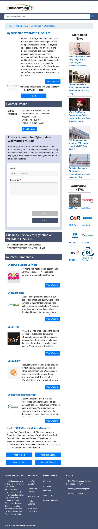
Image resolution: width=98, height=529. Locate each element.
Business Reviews (50, 500)
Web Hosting (50, 26)
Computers (36, 26)
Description (15, 180)
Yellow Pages (33, 496)
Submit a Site (48, 496)
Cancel (45, 214)
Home (10, 26)
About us (47, 481)
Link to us (47, 491)
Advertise (47, 486)
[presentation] (29, 204)
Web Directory (21, 26)
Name (13, 168)
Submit (45, 220)
